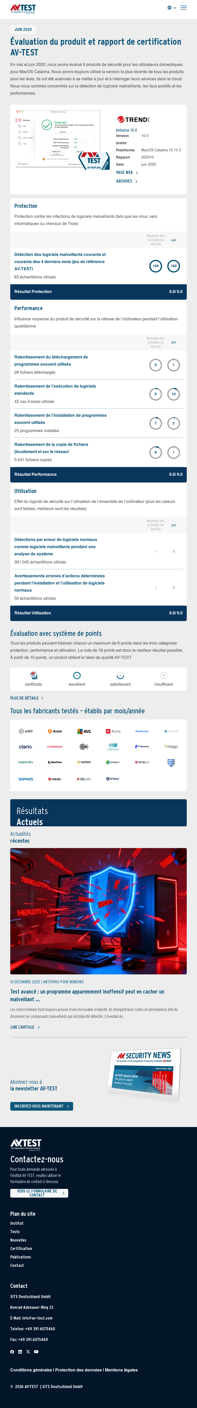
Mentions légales (121, 1370)
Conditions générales (31, 1370)
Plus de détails (26, 698)
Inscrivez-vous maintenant (42, 1106)
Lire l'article (25, 1027)
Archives (127, 181)
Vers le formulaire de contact (41, 1193)
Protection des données (78, 1370)
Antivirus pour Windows (63, 981)
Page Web (127, 173)
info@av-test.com (37, 1318)
